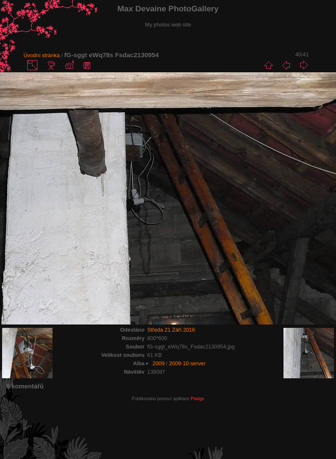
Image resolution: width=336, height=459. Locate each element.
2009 (158, 363)
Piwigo (197, 398)
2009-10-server (187, 363)
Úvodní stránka (42, 55)
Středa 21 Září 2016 (171, 330)
